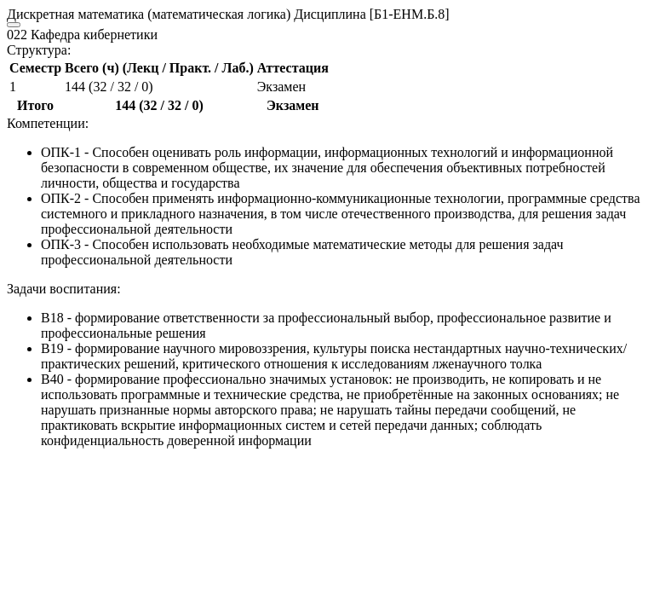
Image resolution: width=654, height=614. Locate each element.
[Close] (13, 24)
